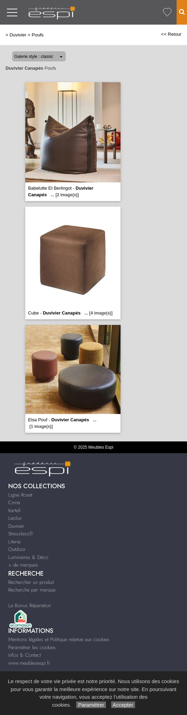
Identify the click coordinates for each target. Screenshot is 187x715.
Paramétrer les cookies (32, 647)
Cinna (14, 502)
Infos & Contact (24, 655)
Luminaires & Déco (28, 557)
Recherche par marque (31, 590)
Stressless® (20, 533)
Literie (14, 541)
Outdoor (17, 549)
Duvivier (18, 34)
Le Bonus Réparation (29, 605)
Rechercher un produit (31, 582)
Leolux (14, 518)
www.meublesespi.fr (29, 663)
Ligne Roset (20, 495)
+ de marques (23, 565)
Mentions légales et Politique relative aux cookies (58, 639)
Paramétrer (91, 705)
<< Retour (171, 34)
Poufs (37, 34)
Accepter (123, 705)
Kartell (14, 510)
